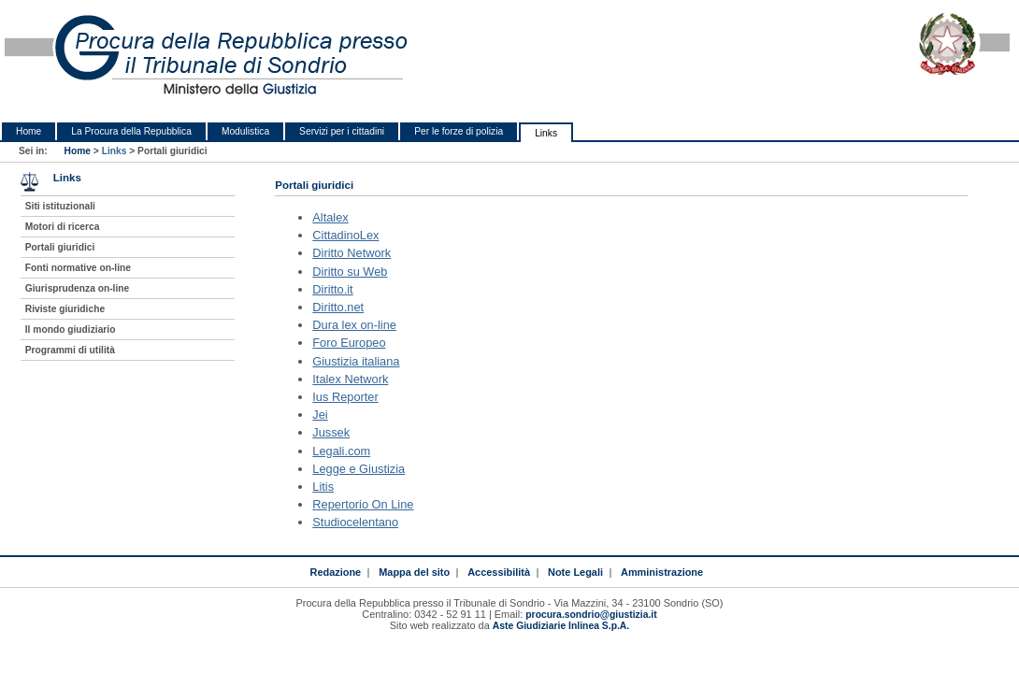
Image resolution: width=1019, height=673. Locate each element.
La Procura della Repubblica (131, 131)
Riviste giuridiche (65, 309)
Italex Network (350, 379)
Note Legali (575, 572)
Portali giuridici (60, 247)
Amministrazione (662, 572)
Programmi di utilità (70, 350)
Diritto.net (338, 307)
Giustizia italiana (355, 361)
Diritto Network (351, 253)
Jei (319, 415)
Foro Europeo (348, 343)
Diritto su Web (349, 272)
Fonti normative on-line (78, 268)
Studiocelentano (355, 522)
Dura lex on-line (354, 325)
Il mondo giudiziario (70, 329)
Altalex (330, 217)
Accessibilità (498, 572)
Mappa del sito (414, 572)
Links (546, 133)
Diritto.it (332, 289)
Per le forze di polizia (458, 131)
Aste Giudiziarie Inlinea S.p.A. (561, 626)
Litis (323, 487)
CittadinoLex (345, 235)
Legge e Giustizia (358, 469)
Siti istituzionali (60, 206)
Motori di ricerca (62, 227)
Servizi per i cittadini (341, 131)
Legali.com (341, 451)
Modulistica (245, 131)
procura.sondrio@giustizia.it (590, 614)
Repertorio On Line (362, 504)
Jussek (331, 432)
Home (28, 131)
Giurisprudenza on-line (77, 288)
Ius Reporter (345, 397)
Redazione (335, 572)
